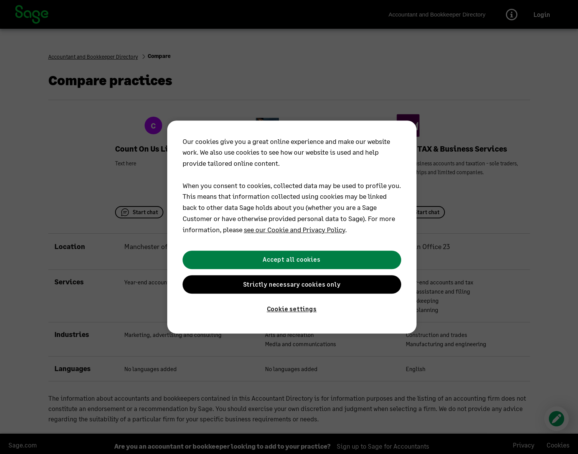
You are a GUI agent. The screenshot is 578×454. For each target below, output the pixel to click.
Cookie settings (292, 308)
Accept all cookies (291, 259)
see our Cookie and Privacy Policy (294, 229)
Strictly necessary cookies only (292, 284)
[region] (292, 227)
